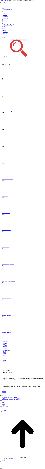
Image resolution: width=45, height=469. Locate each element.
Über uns (3, 394)
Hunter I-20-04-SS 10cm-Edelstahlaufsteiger (7, 145)
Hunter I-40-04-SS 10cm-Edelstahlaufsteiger (7, 179)
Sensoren (4, 349)
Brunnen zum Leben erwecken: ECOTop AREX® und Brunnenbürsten (10, 397)
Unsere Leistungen (4, 391)
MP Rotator (4, 347)
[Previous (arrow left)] (0, 468)
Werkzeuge (4, 352)
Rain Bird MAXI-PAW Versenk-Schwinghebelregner (8, 281)
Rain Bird (4, 355)
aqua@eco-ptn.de (6, 0)
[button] (4, 75)
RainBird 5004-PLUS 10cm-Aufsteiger (6, 332)
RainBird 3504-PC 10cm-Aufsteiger (6, 298)
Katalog (2, 393)
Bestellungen (4, 360)
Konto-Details (5, 359)
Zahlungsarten (3, 404)
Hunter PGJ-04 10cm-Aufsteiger (6, 213)
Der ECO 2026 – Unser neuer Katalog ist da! (7, 396)
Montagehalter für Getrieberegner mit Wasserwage (8, 264)
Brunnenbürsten (5, 342)
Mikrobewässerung (5, 341)
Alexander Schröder (16, 385)
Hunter (4, 354)
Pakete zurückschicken (6, 361)
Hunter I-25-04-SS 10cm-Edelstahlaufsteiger (7, 162)
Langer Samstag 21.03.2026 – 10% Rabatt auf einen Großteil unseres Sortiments (11, 399)
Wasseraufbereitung (4, 392)
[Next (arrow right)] (1, 468)
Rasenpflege (4, 353)
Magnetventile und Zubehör (6, 350)
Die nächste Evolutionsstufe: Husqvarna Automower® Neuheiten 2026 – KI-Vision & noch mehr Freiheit (13, 398)
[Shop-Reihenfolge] (6, 64)
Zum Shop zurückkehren (10, 458)
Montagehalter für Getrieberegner (6, 247)
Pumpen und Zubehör (5, 343)
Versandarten (3, 403)
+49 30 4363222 (2, 0)
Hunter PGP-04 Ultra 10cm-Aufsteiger (6, 230)
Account (3, 402)
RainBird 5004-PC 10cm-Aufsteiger (6, 315)
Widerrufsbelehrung (4, 405)
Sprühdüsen (4, 348)
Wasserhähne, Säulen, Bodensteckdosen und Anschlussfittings (10, 351)
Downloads (3, 401)
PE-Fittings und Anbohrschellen (7, 344)
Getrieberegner (5, 346)
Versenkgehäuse (5, 345)
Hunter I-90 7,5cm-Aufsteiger (5, 196)
